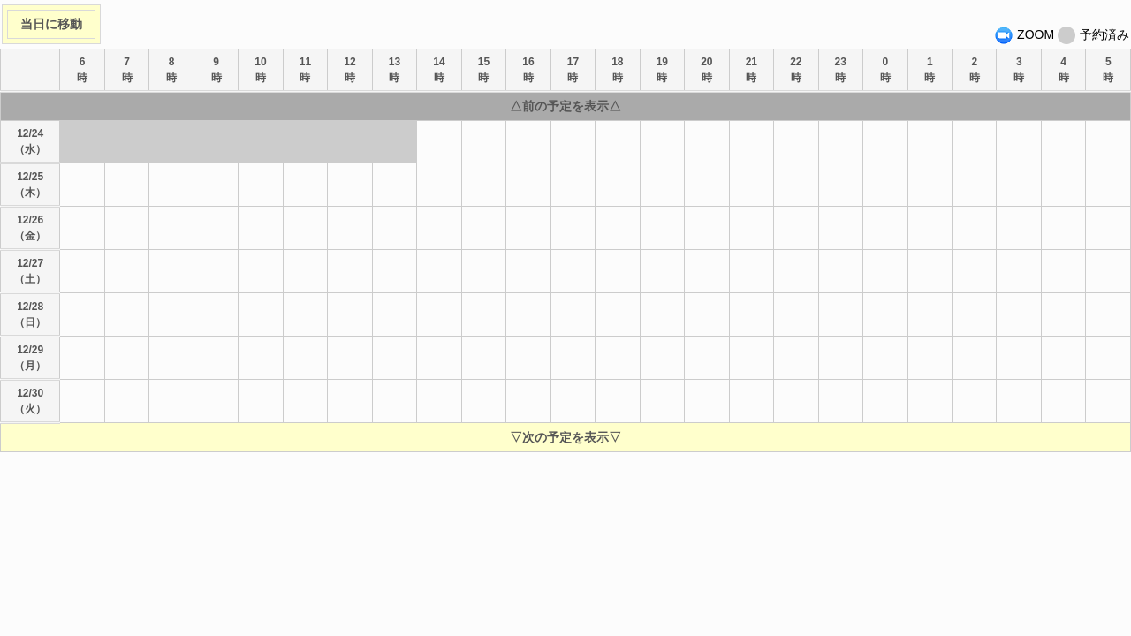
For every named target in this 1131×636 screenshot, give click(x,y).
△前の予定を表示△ (565, 106)
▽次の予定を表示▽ (565, 437)
